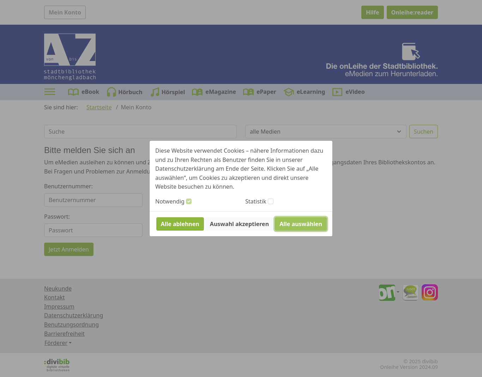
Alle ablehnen (180, 224)
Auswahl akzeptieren (239, 224)
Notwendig (170, 201)
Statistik (255, 201)
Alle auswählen (300, 224)
